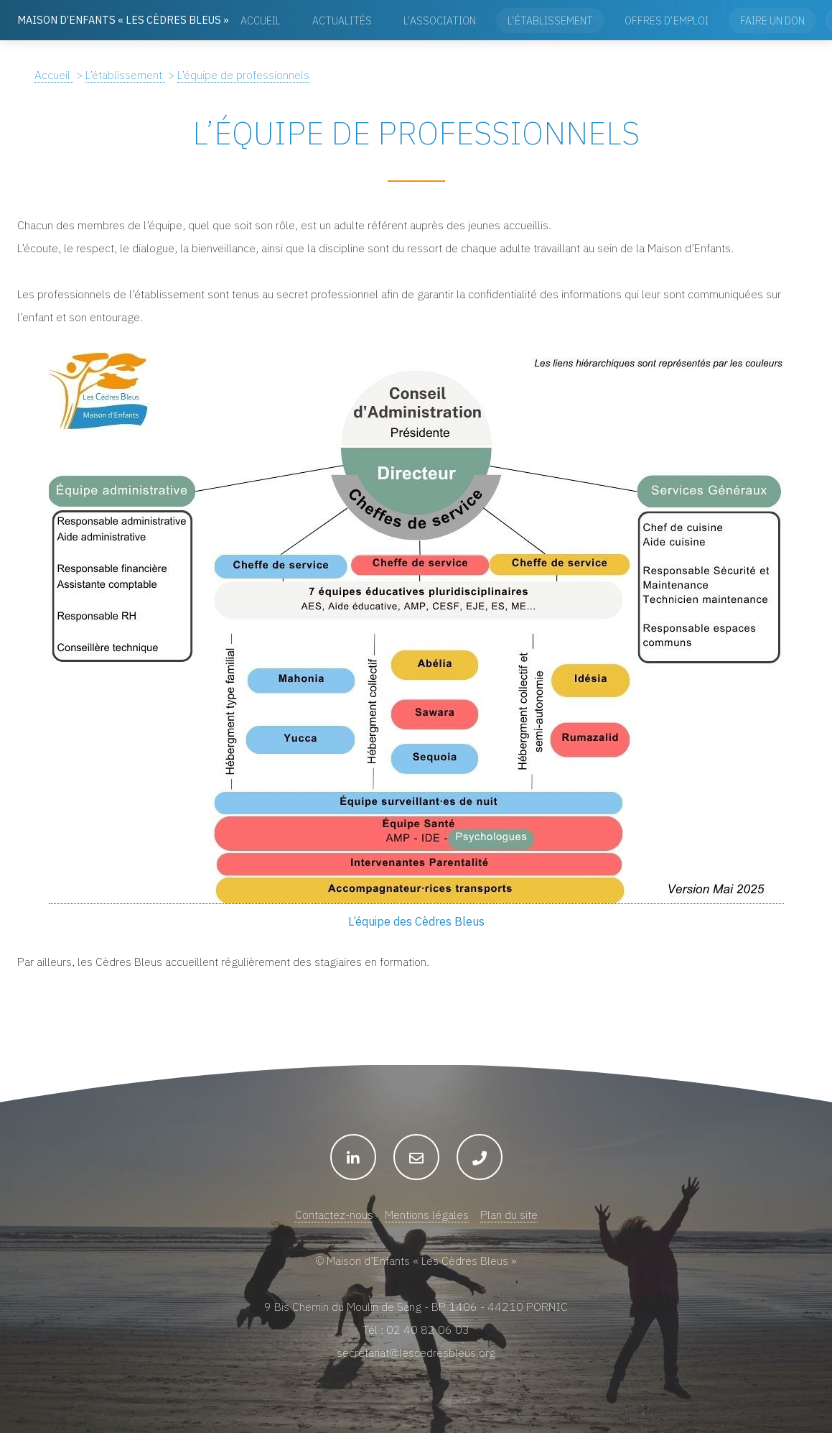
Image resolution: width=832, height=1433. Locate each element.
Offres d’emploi (667, 20)
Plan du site (509, 1214)
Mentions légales (427, 1214)
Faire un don (772, 20)
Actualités (342, 20)
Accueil (260, 20)
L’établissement (550, 20)
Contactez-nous (334, 1214)
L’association (439, 20)
